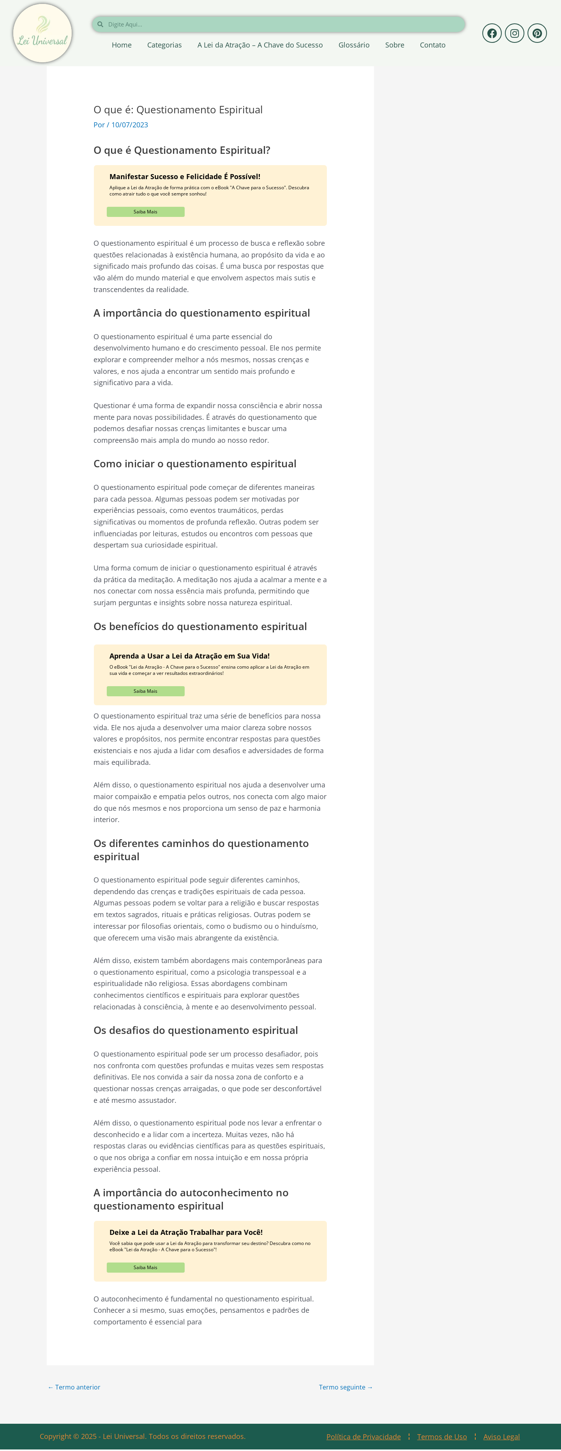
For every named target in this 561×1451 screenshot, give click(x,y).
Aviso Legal (501, 1438)
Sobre (394, 44)
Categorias (164, 44)
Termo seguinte (343, 1387)
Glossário (354, 44)
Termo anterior (77, 1387)
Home (122, 44)
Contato (433, 44)
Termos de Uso (442, 1438)
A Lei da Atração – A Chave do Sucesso (260, 44)
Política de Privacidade (363, 1438)
